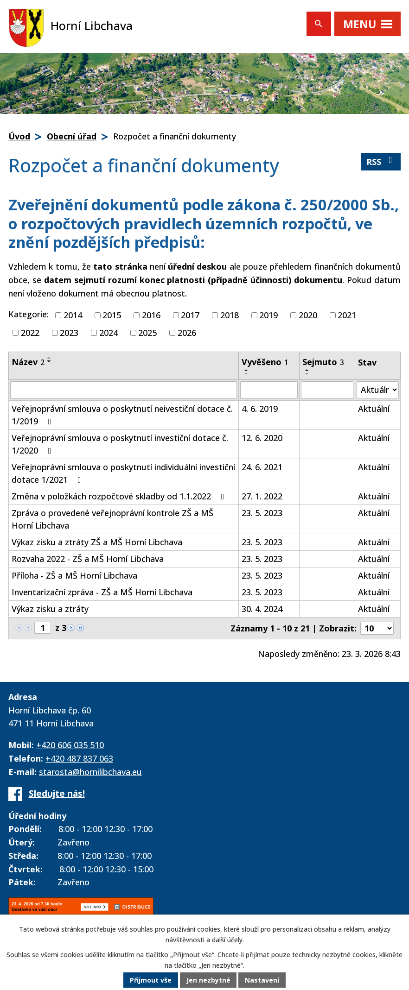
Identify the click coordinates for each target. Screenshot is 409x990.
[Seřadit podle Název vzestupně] (50, 357)
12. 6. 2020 (262, 437)
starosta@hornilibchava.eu (90, 771)
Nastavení (262, 980)
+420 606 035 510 (70, 744)
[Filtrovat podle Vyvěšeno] (269, 390)
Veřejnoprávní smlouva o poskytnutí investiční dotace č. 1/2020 (120, 444)
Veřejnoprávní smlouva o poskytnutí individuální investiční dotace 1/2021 (123, 473)
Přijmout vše (151, 980)
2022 (30, 332)
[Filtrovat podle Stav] (378, 389)
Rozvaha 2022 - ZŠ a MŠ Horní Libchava (88, 558)
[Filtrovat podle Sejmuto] (327, 390)
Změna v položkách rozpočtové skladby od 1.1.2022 (120, 496)
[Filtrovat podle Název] (123, 390)
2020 (308, 315)
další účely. (228, 940)
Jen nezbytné (208, 980)
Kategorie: (28, 314)
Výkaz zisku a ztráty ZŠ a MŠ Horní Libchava (97, 542)
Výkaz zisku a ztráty (50, 608)
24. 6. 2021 (262, 467)
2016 (151, 315)
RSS (381, 161)
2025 (147, 332)
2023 (69, 332)
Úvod (19, 136)
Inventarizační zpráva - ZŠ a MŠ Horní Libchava (102, 592)
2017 (190, 315)
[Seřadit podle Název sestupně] (50, 361)
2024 (108, 332)
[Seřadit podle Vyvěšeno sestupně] (247, 374)
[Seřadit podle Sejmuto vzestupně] (307, 370)
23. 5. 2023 (262, 512)
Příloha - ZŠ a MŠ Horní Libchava (74, 575)
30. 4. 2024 (262, 608)
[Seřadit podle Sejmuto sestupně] (307, 374)
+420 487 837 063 (79, 758)
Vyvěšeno (265, 361)
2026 (187, 332)
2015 (111, 315)
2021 (347, 315)
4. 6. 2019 (260, 408)
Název (28, 361)
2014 (73, 315)
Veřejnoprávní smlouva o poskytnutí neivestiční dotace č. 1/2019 (122, 415)
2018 (229, 315)
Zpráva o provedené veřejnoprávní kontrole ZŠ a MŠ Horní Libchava (112, 519)
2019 (268, 315)
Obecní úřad (71, 136)
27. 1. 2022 (262, 496)
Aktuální (374, 408)
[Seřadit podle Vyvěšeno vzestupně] (247, 370)
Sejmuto (323, 361)
